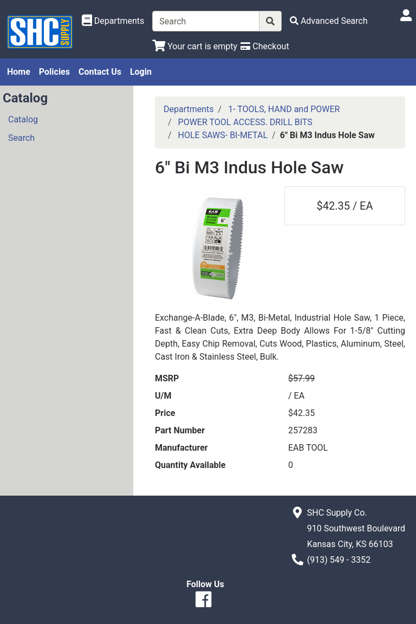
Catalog (23, 119)
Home (18, 72)
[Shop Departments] (113, 21)
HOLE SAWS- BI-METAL (223, 135)
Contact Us (100, 72)
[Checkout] (264, 46)
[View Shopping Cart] (194, 46)
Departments (189, 109)
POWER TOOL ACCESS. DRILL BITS (245, 122)
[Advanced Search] (329, 21)
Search (21, 138)
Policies (54, 72)
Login (141, 72)
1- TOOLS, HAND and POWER (284, 109)
